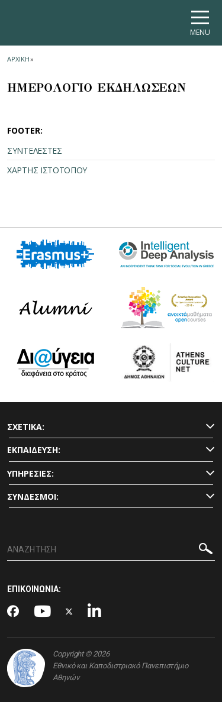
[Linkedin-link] (95, 612)
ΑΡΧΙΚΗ (18, 58)
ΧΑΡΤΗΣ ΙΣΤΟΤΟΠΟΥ (47, 170)
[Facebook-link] (13, 612)
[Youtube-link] (43, 612)
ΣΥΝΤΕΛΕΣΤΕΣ (34, 150)
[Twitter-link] (69, 611)
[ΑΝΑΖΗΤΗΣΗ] (111, 550)
